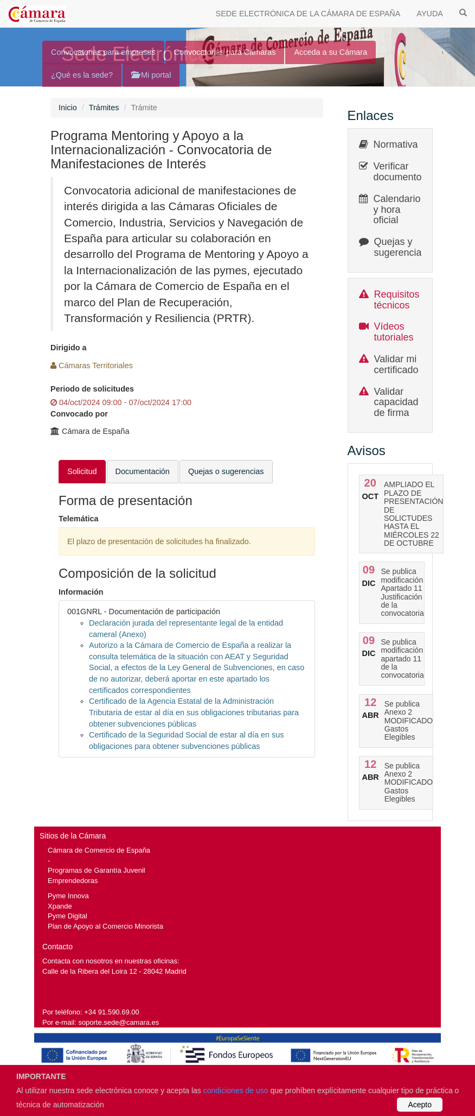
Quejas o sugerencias (226, 471)
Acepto (420, 1104)
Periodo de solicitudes (92, 388)
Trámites (104, 107)
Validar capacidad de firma (396, 402)
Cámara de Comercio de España (99, 850)
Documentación (142, 471)
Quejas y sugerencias (400, 247)
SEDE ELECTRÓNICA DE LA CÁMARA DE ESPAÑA (308, 13)
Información (81, 592)
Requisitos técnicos (397, 300)
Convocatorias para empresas (103, 52)
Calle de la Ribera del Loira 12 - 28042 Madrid (114, 971)
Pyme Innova (68, 896)
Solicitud (82, 471)
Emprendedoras (73, 881)
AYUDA (429, 13)
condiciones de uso (235, 1090)
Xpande (60, 906)
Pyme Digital (67, 916)
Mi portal (151, 75)
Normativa (396, 144)
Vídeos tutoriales (394, 332)
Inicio (68, 107)
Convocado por (79, 413)
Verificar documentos (400, 171)
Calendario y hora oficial (397, 209)
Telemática (79, 518)
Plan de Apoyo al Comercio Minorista (105, 926)
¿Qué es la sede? (82, 75)
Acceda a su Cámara (330, 52)
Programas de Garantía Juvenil (96, 870)
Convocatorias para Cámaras (225, 52)
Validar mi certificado (396, 364)
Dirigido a (68, 347)
